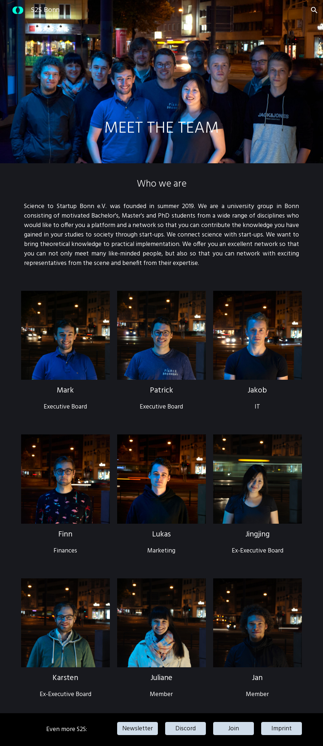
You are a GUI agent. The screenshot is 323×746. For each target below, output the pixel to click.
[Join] (234, 728)
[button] (314, 10)
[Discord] (186, 728)
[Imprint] (282, 728)
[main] (161, 81)
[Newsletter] (137, 728)
